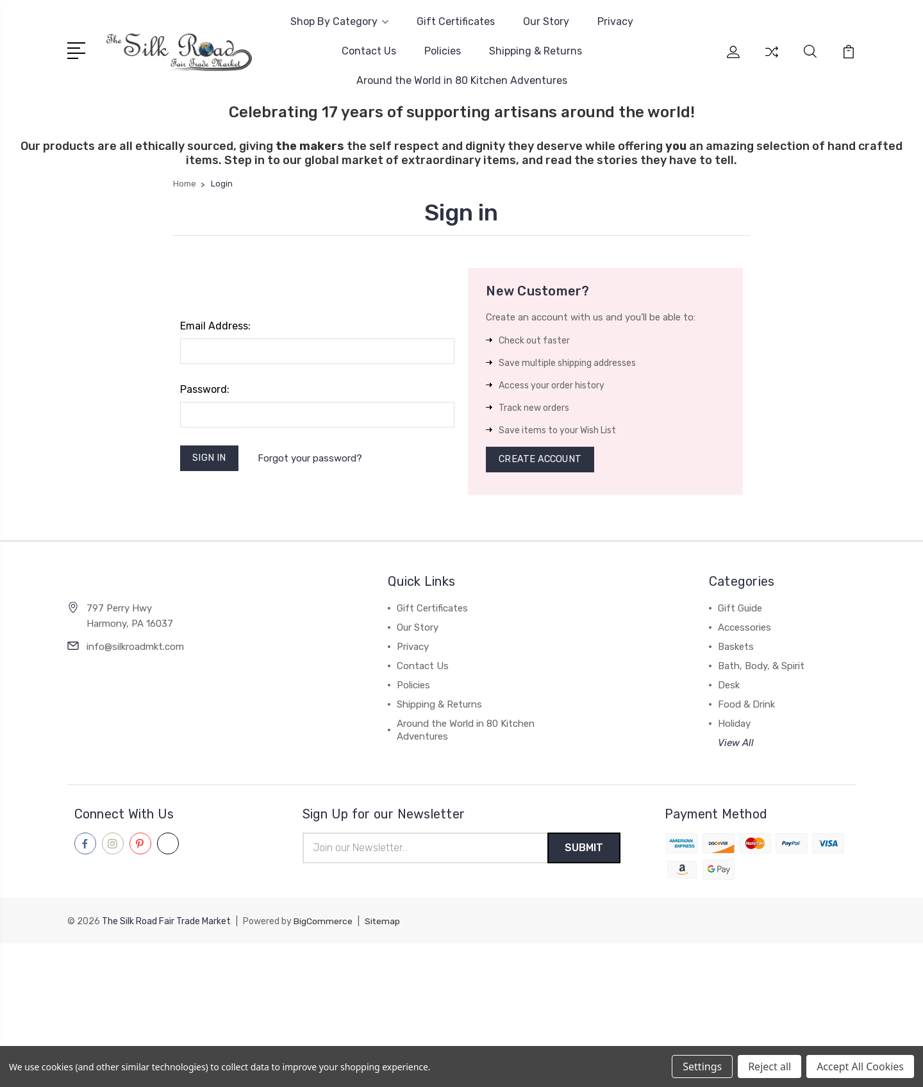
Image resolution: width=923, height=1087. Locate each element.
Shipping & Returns (535, 51)
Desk (729, 687)
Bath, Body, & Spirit (761, 668)
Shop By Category (339, 21)
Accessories (744, 630)
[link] (461, 970)
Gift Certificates (456, 21)
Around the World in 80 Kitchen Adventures (461, 80)
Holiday (734, 726)
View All (736, 745)
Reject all (769, 1066)
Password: (204, 389)
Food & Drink (746, 707)
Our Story (546, 21)
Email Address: (215, 326)
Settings (702, 1066)
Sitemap (383, 924)
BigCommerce (323, 924)
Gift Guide (740, 611)
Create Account (542, 461)
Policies (442, 51)
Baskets (736, 649)
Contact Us (369, 51)
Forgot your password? (312, 459)
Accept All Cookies (860, 1066)
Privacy (615, 21)
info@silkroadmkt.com (135, 648)
